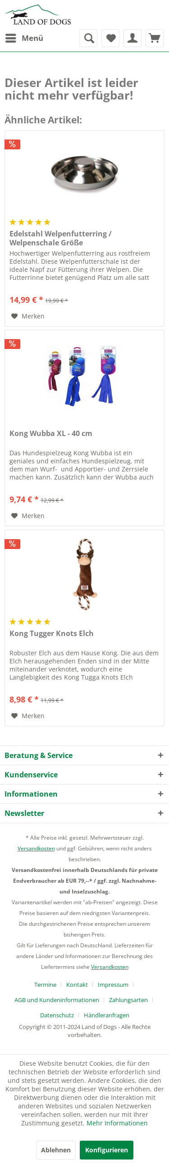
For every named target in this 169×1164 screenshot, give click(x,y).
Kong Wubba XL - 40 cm (50, 433)
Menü (24, 37)
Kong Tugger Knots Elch (51, 633)
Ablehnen (56, 1150)
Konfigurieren (106, 1150)
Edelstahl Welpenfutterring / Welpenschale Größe (60, 238)
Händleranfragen (106, 1015)
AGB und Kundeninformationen (56, 1000)
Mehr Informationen (117, 1123)
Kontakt (77, 985)
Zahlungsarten (128, 1000)
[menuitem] (24, 38)
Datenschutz (57, 1015)
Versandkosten (36, 848)
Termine (45, 985)
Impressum (113, 985)
